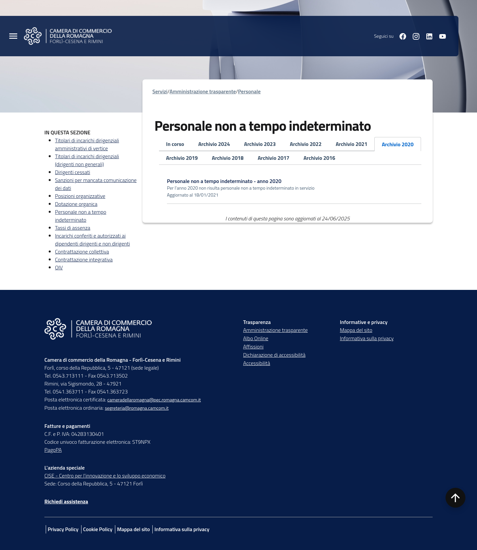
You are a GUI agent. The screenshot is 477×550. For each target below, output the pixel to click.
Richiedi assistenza (66, 501)
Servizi (159, 91)
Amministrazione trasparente (203, 91)
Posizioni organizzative (80, 196)
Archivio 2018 (228, 158)
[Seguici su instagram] (413, 36)
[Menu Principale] (13, 36)
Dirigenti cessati (72, 172)
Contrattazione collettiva (82, 251)
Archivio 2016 (319, 158)
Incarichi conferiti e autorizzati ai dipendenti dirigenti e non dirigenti (92, 240)
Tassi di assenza (72, 228)
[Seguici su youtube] (440, 36)
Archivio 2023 (260, 144)
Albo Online (255, 338)
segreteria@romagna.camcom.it (137, 408)
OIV (59, 267)
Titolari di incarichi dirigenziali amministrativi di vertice (87, 144)
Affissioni (253, 346)
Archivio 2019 (182, 158)
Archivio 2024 (214, 144)
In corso (175, 144)
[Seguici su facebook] (400, 36)
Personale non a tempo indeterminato (80, 216)
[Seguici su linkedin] (426, 36)
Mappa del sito (356, 330)
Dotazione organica (76, 204)
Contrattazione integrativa (84, 259)
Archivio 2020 (398, 144)
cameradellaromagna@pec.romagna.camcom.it (154, 399)
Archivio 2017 (274, 158)
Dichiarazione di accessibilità (274, 355)
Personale (249, 91)
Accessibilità (256, 363)
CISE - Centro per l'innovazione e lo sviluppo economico (105, 476)
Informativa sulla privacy (367, 338)
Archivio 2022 (306, 144)
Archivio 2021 (351, 144)
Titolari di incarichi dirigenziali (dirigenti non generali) (87, 160)
